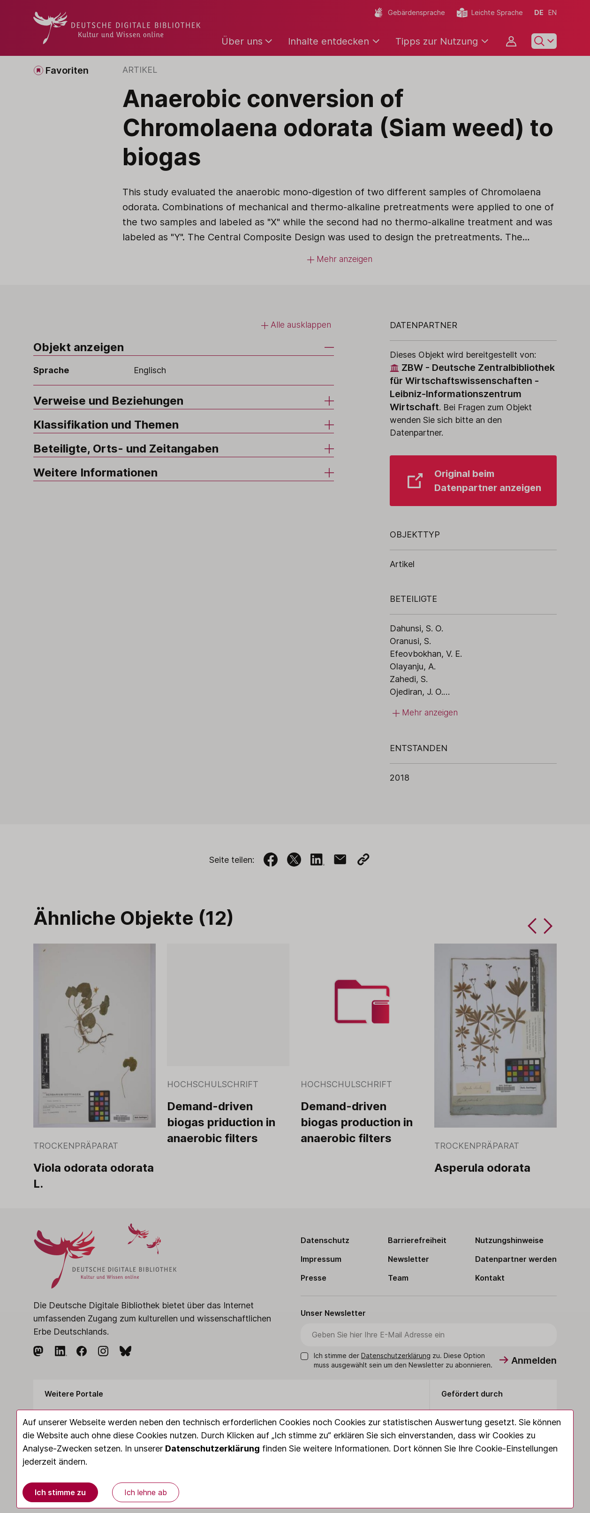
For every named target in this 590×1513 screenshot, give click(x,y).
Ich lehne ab (145, 1492)
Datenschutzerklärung (212, 1448)
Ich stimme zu (60, 1492)
